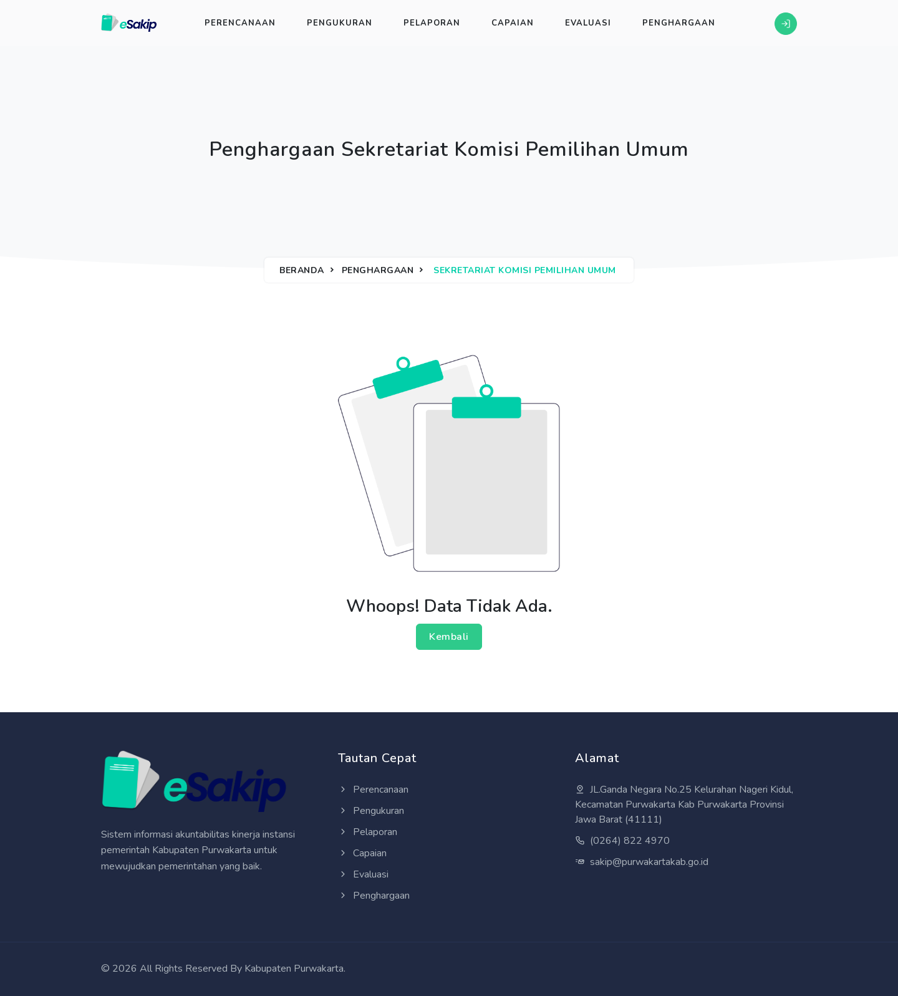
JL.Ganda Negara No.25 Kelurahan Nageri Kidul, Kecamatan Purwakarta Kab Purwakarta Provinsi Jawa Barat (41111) (684, 804)
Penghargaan (678, 23)
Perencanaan (240, 23)
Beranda (301, 270)
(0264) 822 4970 (622, 841)
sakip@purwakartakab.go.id (641, 862)
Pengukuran (339, 23)
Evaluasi (588, 23)
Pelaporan (431, 23)
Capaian (512, 23)
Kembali (449, 637)
